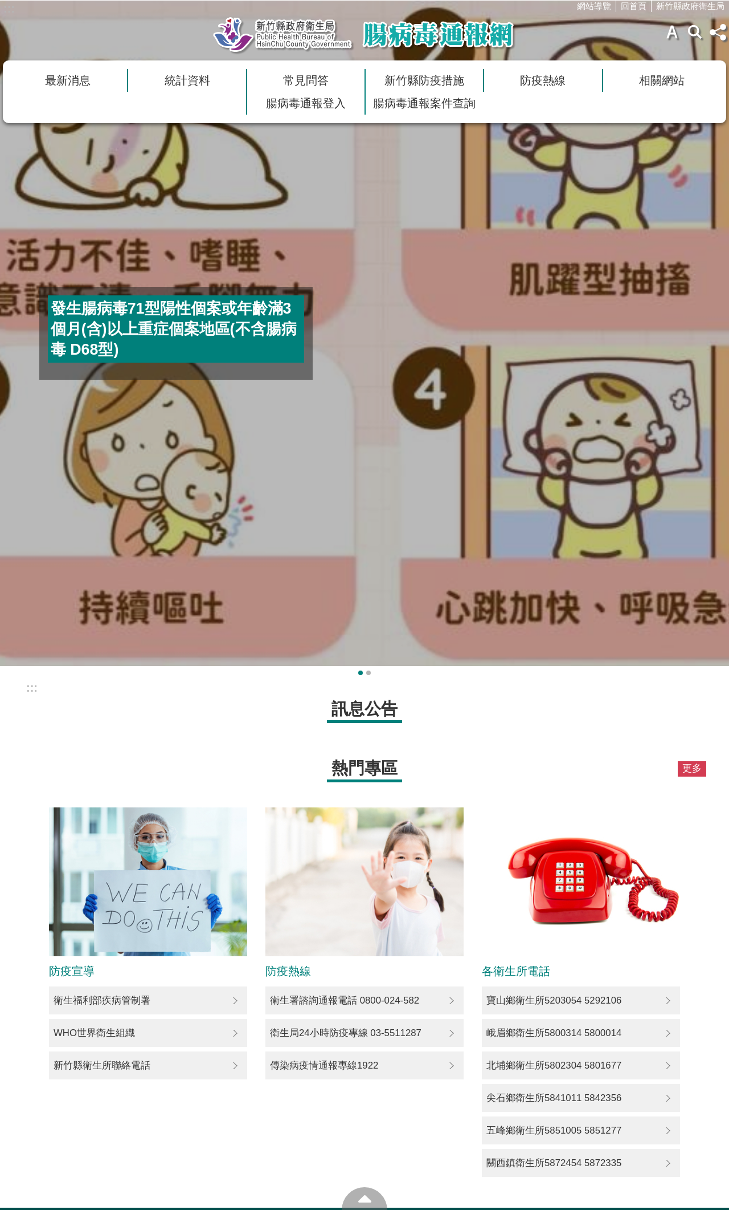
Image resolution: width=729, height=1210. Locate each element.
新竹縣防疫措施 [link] (424, 80)
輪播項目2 (368, 673)
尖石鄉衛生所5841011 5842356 (553, 1098)
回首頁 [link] (633, 6)
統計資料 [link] (187, 80)
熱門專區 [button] (364, 767)
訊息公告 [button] (364, 708)
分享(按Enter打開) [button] (717, 32)
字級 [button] (672, 32)
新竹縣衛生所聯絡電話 (102, 1065)
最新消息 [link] (68, 80)
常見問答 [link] (306, 80)
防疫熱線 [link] (543, 80)
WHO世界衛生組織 (94, 1033)
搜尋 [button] (694, 32)
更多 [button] (692, 768)
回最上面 (364, 1198)
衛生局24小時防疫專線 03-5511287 (345, 1033)
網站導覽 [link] (594, 6)
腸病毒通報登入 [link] (306, 103)
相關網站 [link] (662, 80)
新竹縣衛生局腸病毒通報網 (364, 35)
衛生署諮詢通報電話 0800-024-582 (344, 1000)
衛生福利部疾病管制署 (102, 1000)
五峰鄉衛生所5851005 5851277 (553, 1130)
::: (9, 8)
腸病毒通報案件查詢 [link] (424, 103)
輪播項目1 (360, 673)
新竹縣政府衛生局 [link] (690, 6)
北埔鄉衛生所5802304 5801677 (553, 1065)
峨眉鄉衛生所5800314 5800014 (553, 1033)
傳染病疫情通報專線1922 (324, 1065)
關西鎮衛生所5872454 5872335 (553, 1163)
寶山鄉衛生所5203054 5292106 (553, 1000)
